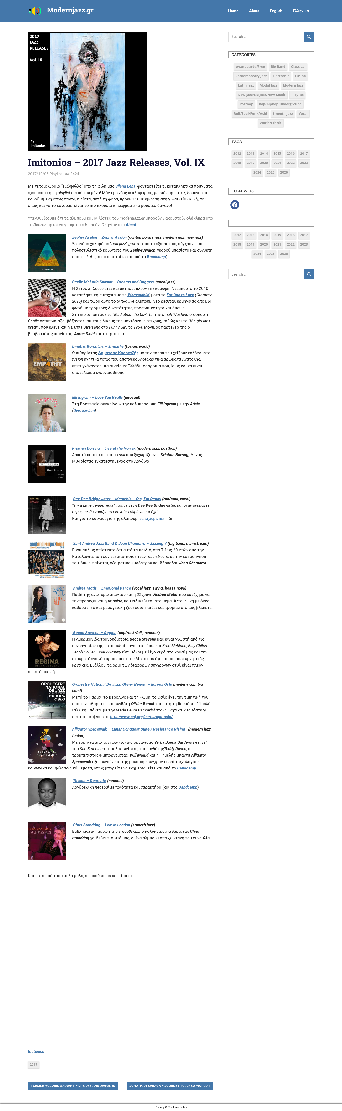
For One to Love (180, 294)
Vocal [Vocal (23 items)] (303, 113)
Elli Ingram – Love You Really (97, 397)
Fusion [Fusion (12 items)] (300, 76)
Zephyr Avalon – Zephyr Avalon (99, 237)
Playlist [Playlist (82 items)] (297, 94)
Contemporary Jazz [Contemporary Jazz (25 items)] (251, 76)
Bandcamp (156, 256)
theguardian (84, 410)
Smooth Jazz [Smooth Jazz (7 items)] (283, 113)
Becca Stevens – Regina (94, 632)
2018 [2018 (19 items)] (237, 162)
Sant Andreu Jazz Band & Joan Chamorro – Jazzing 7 (120, 543)
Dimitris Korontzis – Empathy (98, 346)
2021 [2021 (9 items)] (277, 162)
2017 (33, 1064)
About (254, 11)
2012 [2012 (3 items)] (237, 153)
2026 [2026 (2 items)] (284, 172)
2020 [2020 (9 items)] (264, 162)
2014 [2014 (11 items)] (264, 153)
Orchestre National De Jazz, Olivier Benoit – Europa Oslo (122, 684)
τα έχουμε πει (152, 518)
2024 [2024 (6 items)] (257, 172)
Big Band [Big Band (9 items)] (278, 66)
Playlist (55, 174)
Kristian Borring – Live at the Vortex (104, 448)
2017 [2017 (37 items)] (304, 153)
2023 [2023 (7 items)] (304, 162)
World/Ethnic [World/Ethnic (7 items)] (270, 123)
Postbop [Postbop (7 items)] (246, 104)
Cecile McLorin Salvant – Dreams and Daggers (74, 1086)
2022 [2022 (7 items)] (291, 162)
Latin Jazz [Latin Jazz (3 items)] (246, 85)
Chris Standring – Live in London (101, 824)
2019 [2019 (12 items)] (250, 162)
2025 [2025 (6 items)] (270, 172)
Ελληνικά (301, 11)
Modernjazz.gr (70, 9)
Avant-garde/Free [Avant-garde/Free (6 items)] (250, 66)
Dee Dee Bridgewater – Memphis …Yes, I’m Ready (117, 498)
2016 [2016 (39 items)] (291, 153)
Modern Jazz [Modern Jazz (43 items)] (293, 85)
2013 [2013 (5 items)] (250, 153)
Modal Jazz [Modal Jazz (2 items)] (268, 85)
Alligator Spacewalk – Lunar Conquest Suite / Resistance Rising (128, 729)
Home (233, 11)
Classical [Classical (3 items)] (298, 66)
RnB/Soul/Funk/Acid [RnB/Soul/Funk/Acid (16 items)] (250, 113)
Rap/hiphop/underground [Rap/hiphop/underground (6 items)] (280, 104)
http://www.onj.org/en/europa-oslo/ (141, 716)
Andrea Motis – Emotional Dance (102, 588)
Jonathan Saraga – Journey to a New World (168, 1086)
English (276, 11)
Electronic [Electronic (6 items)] (281, 76)
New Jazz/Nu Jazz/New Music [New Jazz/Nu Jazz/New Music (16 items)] (262, 94)
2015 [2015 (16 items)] (277, 153)
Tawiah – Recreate (89, 780)
